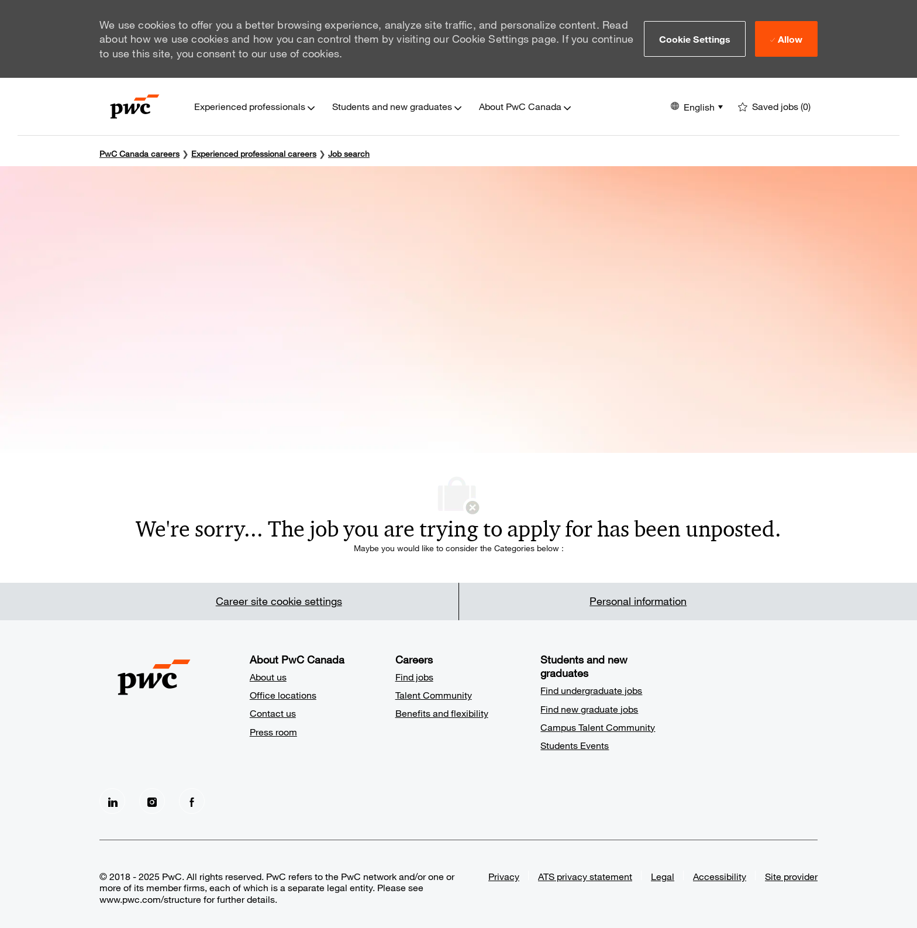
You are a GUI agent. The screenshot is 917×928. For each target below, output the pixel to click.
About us (268, 676)
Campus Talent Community (597, 727)
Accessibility (719, 876)
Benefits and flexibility (441, 713)
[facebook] (192, 801)
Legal (662, 876)
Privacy (503, 876)
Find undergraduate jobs (591, 690)
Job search (349, 154)
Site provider (791, 876)
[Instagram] (152, 801)
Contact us (273, 713)
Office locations (283, 694)
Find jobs (414, 676)
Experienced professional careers (253, 154)
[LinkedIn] (112, 801)
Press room (273, 731)
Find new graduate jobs (589, 708)
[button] (695, 38)
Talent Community (433, 694)
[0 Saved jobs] (774, 106)
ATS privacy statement (585, 876)
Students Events (574, 745)
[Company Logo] (134, 106)
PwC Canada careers (139, 154)
